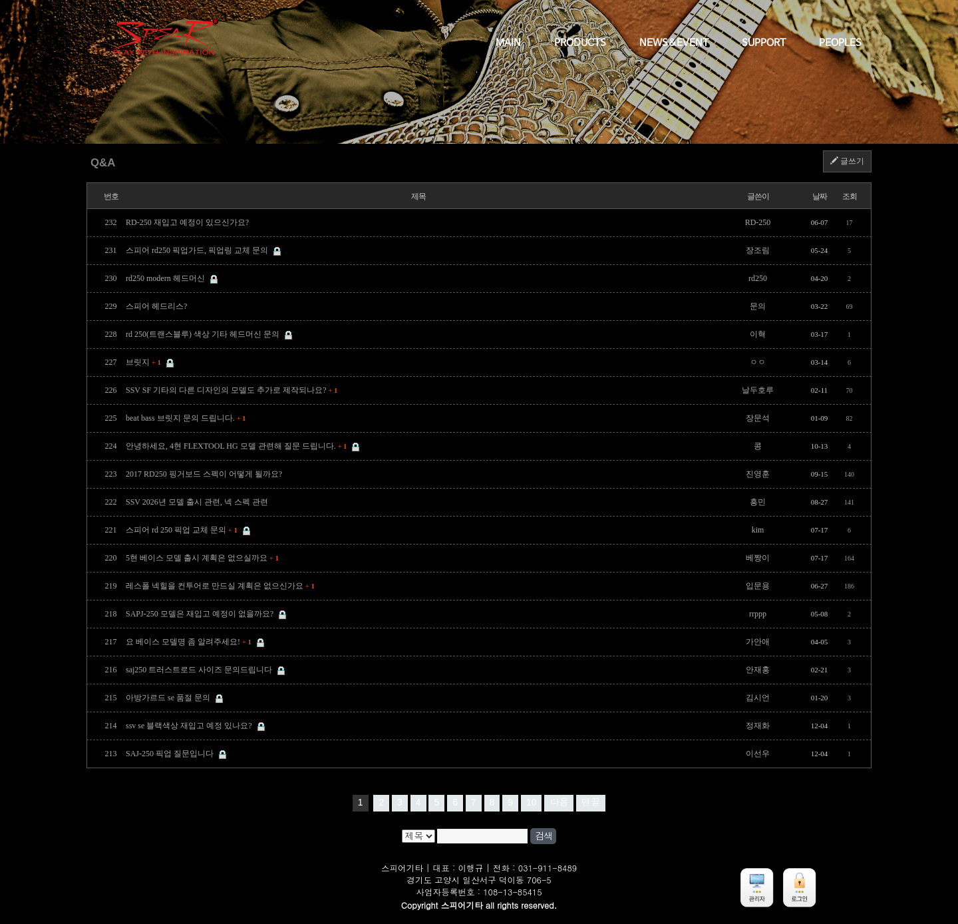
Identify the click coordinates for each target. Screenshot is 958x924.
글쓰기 (847, 161)
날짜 (819, 196)
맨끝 (590, 802)
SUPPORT (764, 43)
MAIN (508, 43)
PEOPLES (840, 43)
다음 (559, 802)
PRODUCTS (580, 43)
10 (531, 802)
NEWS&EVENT (674, 43)
